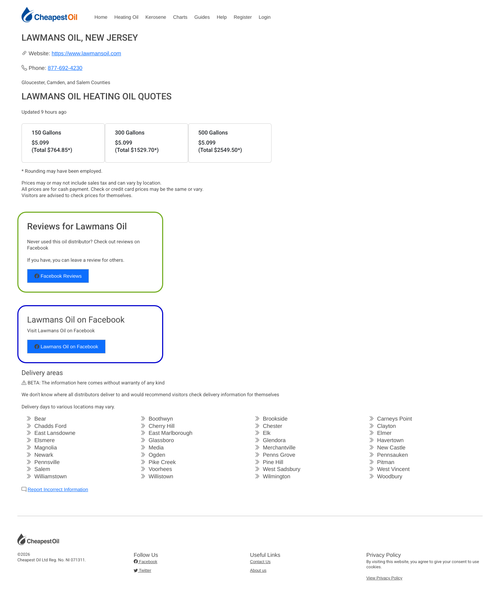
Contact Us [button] (260, 561)
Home (100, 17)
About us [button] (258, 570)
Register (243, 17)
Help (222, 17)
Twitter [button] (142, 570)
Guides (202, 17)
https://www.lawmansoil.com (86, 54)
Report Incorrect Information (57, 489)
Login (264, 17)
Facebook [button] (145, 561)
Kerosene (155, 17)
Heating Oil (126, 17)
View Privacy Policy (384, 578)
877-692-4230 (65, 68)
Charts (180, 17)
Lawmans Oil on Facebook (66, 346)
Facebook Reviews (58, 276)
